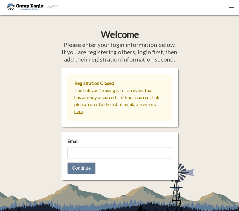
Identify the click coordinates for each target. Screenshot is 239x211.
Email (72, 141)
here (78, 111)
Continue (81, 168)
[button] (231, 7)
